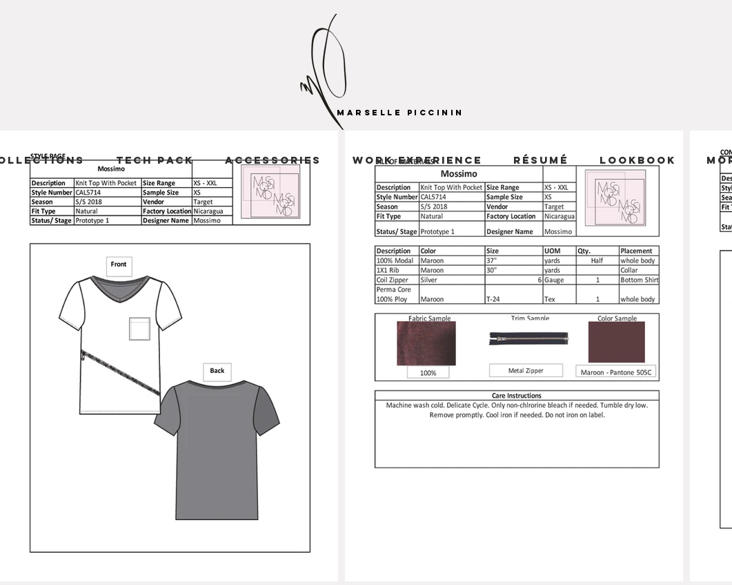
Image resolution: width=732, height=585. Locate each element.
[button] (417, 160)
